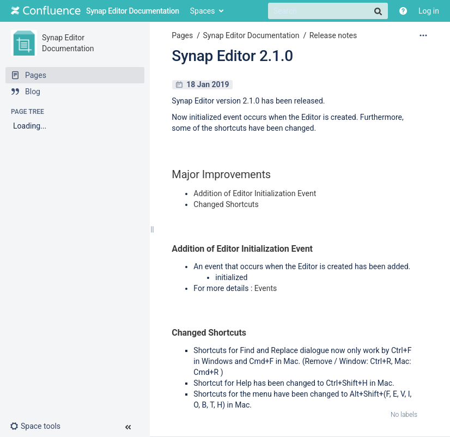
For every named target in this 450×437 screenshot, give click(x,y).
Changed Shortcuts (225, 204)
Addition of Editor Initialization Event (254, 193)
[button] (39, 426)
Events (265, 288)
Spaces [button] (202, 11)
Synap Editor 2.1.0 (232, 56)
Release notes (333, 35)
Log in (428, 11)
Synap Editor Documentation (251, 35)
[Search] (328, 11)
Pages (182, 35)
